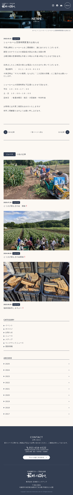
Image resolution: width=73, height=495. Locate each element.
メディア (9, 339)
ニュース (9, 336)
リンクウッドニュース (14, 343)
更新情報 (9, 346)
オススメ (9, 329)
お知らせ (9, 332)
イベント (9, 325)
